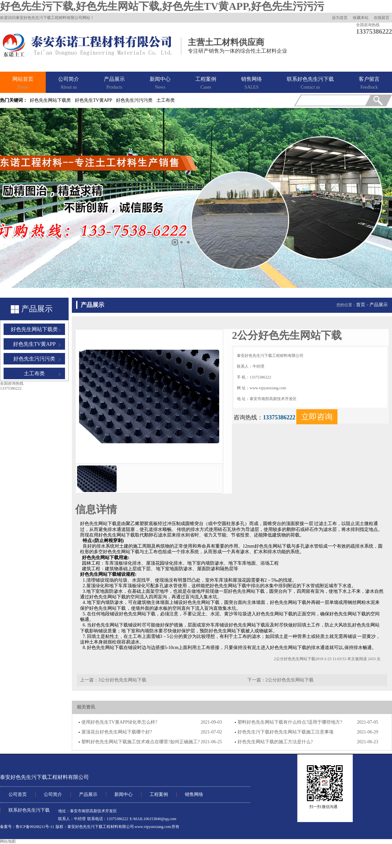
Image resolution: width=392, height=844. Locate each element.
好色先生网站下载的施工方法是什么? (275, 741)
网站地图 (8, 841)
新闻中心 (160, 83)
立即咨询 (317, 417)
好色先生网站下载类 (50, 100)
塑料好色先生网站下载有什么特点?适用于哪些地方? (289, 722)
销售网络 (251, 83)
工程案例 (205, 83)
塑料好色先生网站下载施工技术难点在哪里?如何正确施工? (140, 741)
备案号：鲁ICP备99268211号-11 (27, 826)
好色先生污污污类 (134, 100)
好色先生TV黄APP (93, 100)
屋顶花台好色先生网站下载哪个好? (116, 732)
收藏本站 (360, 17)
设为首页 (340, 17)
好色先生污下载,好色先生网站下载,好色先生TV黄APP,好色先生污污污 (162, 6)
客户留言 (369, 83)
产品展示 (114, 83)
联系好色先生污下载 (310, 83)
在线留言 (381, 17)
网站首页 (22, 83)
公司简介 (68, 83)
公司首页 (17, 794)
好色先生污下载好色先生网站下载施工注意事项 (285, 732)
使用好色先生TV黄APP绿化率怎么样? (119, 722)
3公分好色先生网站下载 (122, 679)
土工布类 (165, 100)
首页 (360, 304)
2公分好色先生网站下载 (290, 679)
